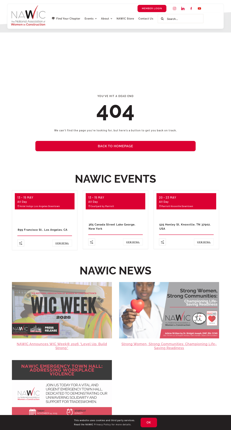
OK (149, 422)
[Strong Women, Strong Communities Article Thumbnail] (169, 283)
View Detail (62, 243)
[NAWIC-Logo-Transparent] (28, 6)
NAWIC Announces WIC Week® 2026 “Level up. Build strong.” (62, 346)
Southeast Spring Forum (181, 218)
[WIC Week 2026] (62, 283)
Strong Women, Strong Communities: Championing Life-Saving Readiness (169, 346)
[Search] (162, 18)
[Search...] (180, 18)
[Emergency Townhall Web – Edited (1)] (62, 361)
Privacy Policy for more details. (113, 424)
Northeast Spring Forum (110, 218)
